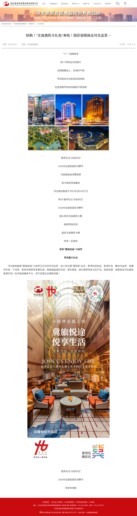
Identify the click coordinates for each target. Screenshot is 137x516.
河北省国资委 (69, 502)
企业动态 (41, 24)
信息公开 (97, 4)
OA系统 (92, 502)
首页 (43, 4)
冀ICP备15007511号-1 (69, 512)
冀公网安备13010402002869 (50, 512)
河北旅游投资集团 (19, 24)
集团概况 (53, 4)
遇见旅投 (64, 4)
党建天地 (86, 4)
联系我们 (108, 4)
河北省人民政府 (56, 502)
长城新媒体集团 (91, 512)
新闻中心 (75, 4)
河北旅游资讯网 (81, 502)
